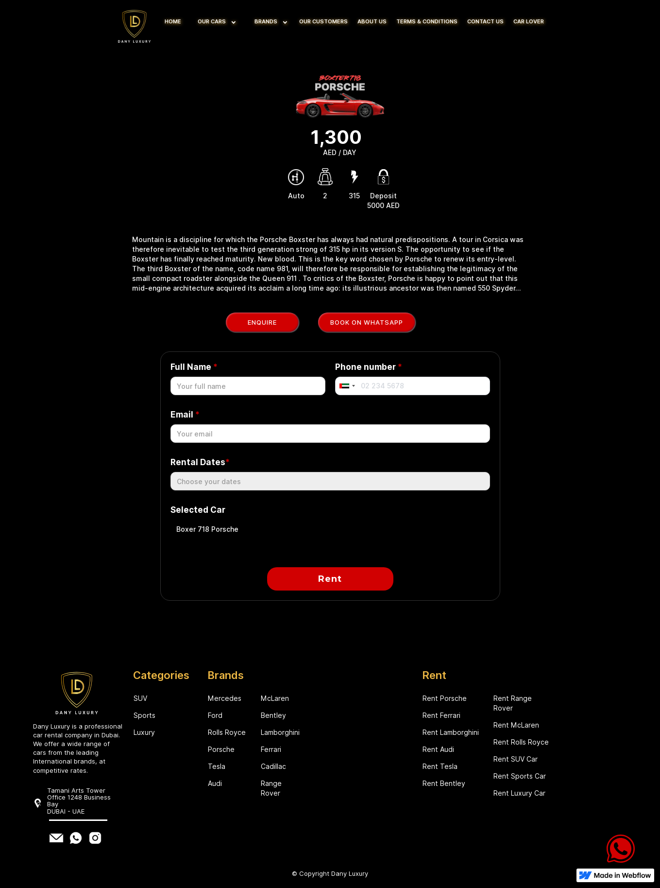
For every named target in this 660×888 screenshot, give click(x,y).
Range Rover (271, 788)
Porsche (221, 749)
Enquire (262, 322)
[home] (135, 24)
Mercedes (224, 698)
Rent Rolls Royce (521, 742)
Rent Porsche (445, 698)
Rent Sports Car (519, 776)
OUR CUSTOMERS (323, 21)
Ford (215, 715)
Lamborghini (280, 732)
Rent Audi (438, 749)
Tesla (216, 766)
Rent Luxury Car (519, 793)
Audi (215, 783)
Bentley (273, 715)
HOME (173, 21)
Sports (144, 715)
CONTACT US (485, 21)
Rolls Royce (227, 732)
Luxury (144, 732)
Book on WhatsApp (366, 322)
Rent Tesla (440, 766)
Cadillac (273, 766)
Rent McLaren (516, 725)
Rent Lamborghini (451, 732)
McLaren (275, 698)
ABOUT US (372, 21)
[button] (214, 22)
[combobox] (347, 386)
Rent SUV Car (515, 759)
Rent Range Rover (512, 703)
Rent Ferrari (441, 715)
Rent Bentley (444, 783)
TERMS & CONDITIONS (426, 21)
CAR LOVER (528, 21)
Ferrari (271, 749)
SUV (140, 698)
